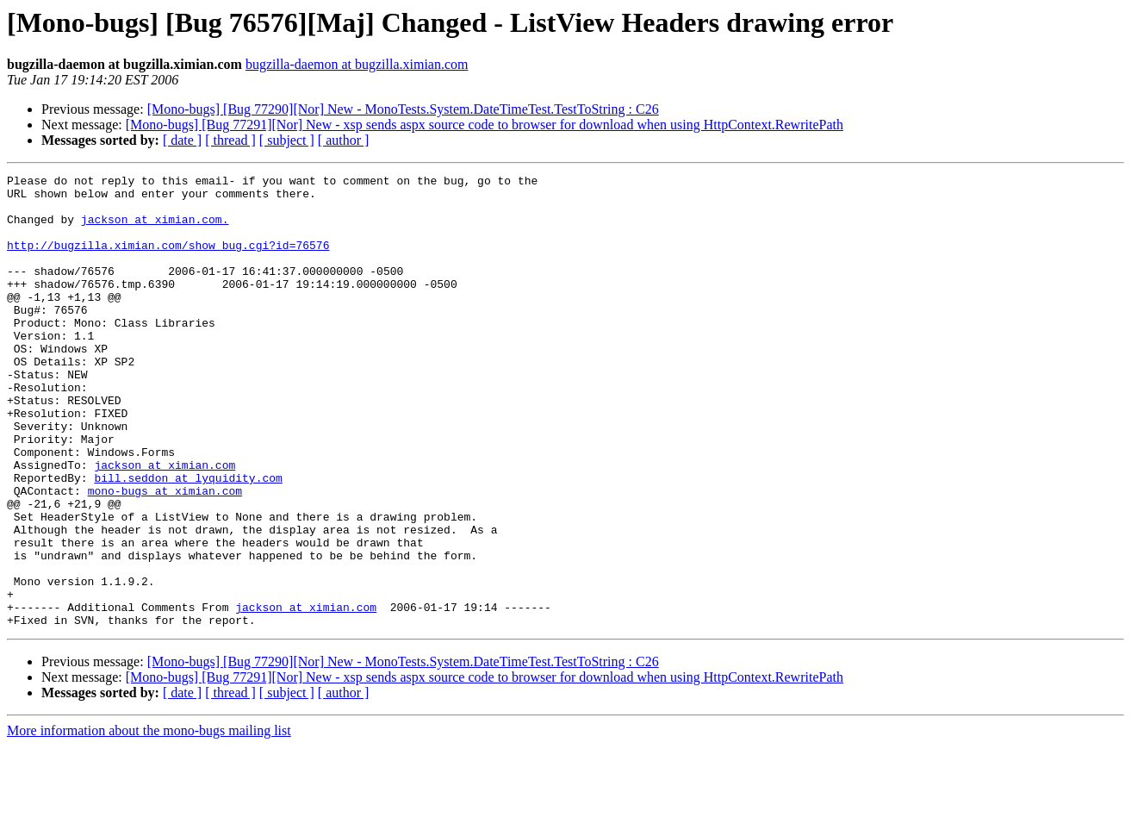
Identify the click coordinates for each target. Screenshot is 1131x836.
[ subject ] (286, 140)
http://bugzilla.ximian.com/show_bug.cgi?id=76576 (168, 260)
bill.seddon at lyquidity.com (188, 539)
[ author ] (344, 140)
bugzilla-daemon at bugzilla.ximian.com (357, 64)
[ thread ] (230, 140)
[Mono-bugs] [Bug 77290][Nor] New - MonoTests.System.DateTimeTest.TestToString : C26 (403, 109)
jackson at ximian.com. (155, 229)
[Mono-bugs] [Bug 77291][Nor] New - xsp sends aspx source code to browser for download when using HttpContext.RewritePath (484, 124)
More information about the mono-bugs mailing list (149, 821)
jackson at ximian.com (164, 524)
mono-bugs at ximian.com (165, 555)
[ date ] (182, 140)
